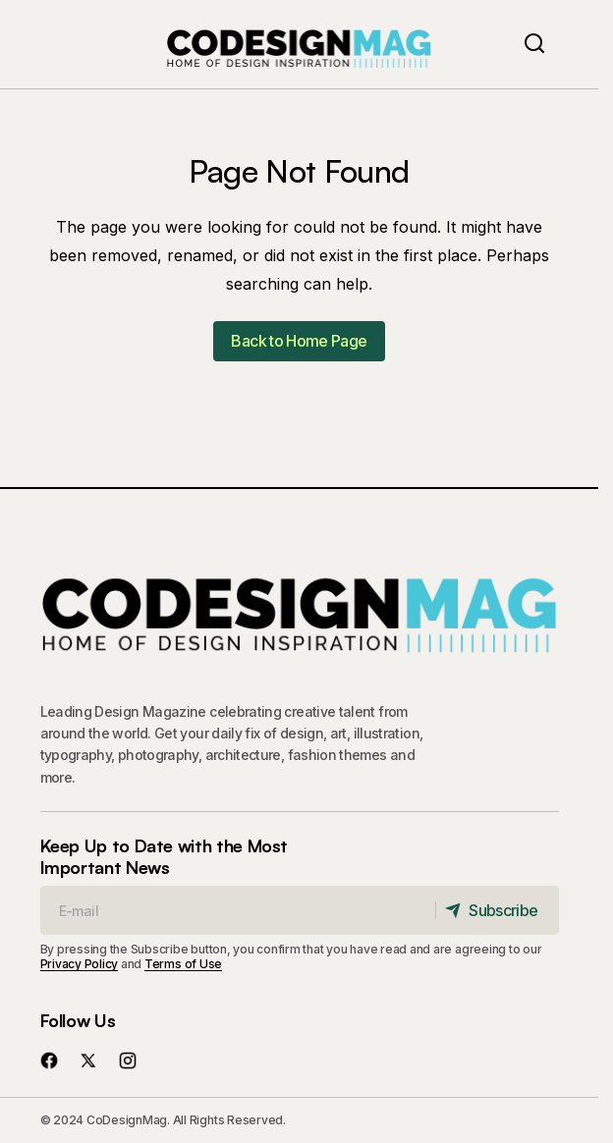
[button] (534, 44)
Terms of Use (183, 963)
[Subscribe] (496, 910)
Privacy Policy (79, 963)
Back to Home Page (298, 341)
